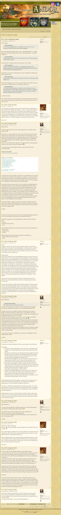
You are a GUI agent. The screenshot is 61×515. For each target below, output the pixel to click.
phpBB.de (35, 512)
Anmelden (48, 31)
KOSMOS (27, 509)
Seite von (36, 36)
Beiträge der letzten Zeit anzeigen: (15, 503)
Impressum (36, 509)
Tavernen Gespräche (16, 29)
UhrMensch (42, 39)
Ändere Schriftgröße (49, 28)
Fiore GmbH (32, 509)
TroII (4, 106)
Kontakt (20, 509)
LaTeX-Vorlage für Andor (9, 35)
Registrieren (43, 31)
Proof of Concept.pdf (6, 151)
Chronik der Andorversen (28, 493)
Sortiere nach (31, 503)
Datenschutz (40, 509)
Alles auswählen (9, 157)
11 (50, 506)
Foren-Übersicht (6, 29)
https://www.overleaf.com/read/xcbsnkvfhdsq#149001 (12, 413)
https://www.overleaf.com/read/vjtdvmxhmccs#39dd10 (24, 317)
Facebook (23, 509)
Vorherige (3, 504)
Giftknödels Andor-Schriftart (7, 479)
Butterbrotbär (5, 124)
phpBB (27, 511)
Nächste (48, 504)
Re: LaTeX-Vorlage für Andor (10, 39)
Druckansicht (47, 28)
